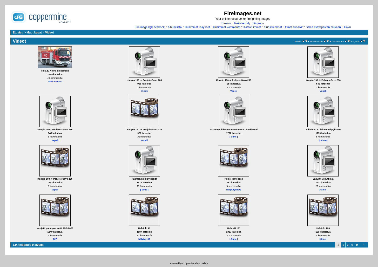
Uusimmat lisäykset (197, 27)
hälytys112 (144, 239)
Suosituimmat (273, 27)
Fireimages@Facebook (150, 27)
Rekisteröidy (242, 23)
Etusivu (226, 23)
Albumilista (175, 27)
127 (55, 239)
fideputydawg (233, 189)
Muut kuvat (34, 32)
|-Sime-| (234, 136)
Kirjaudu (258, 23)
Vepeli (144, 91)
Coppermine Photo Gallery (195, 263)
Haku (347, 27)
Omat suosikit (294, 27)
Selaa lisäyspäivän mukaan (323, 27)
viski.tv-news (55, 81)
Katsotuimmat (252, 27)
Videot (49, 32)
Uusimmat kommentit (226, 27)
